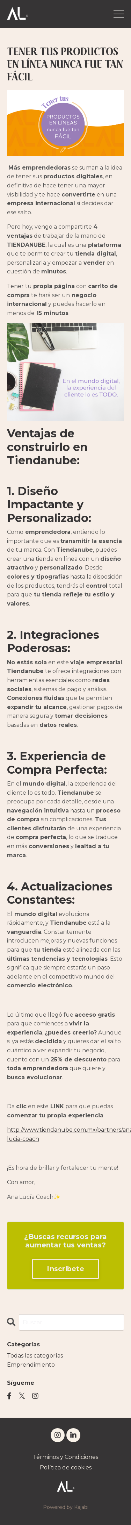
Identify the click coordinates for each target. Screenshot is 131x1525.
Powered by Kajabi (65, 1507)
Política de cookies (66, 1467)
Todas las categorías (35, 1355)
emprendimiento (31, 1364)
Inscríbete (65, 1269)
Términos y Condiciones (65, 1457)
